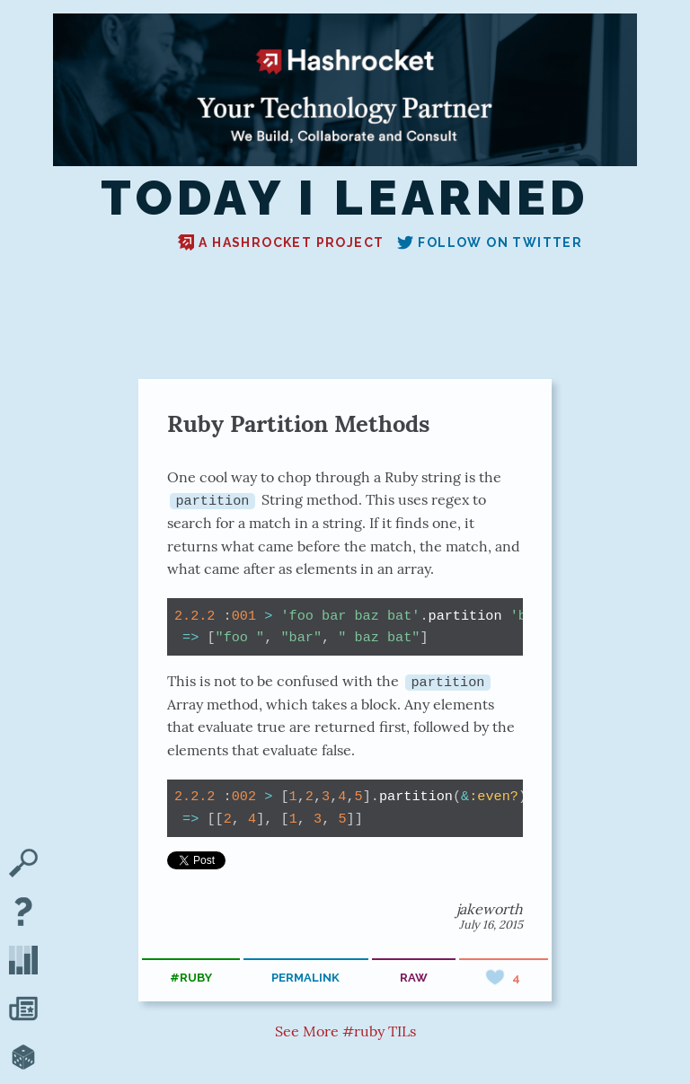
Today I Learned (345, 198)
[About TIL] (23, 913)
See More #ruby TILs (345, 1031)
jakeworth (489, 908)
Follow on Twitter (489, 242)
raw (414, 977)
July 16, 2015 (491, 923)
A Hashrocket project (281, 242)
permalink (305, 977)
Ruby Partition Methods (298, 423)
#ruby (191, 977)
